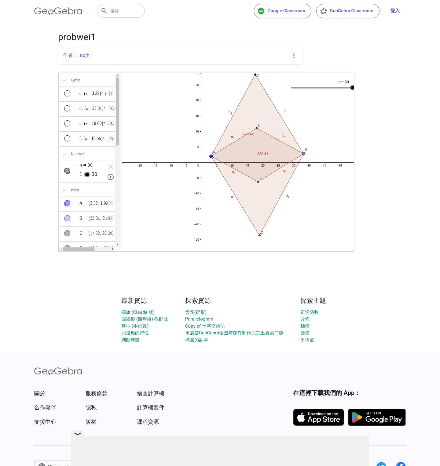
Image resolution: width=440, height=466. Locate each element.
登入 (395, 10)
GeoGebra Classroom (346, 11)
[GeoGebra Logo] (58, 11)
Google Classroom (281, 11)
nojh (85, 55)
